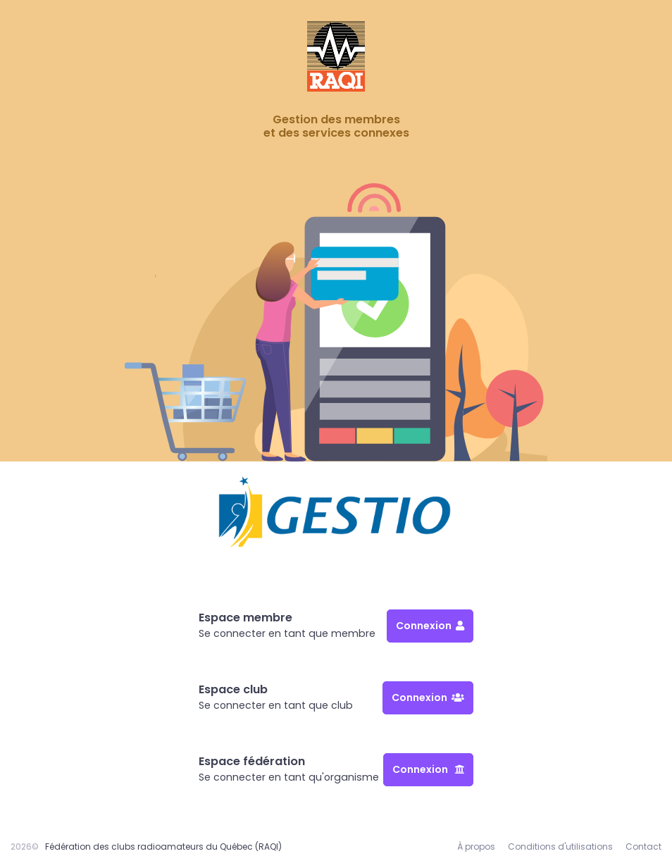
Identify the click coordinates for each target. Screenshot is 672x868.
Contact (643, 846)
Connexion (430, 626)
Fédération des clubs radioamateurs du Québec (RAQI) (163, 846)
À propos (476, 846)
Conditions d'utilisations (560, 846)
